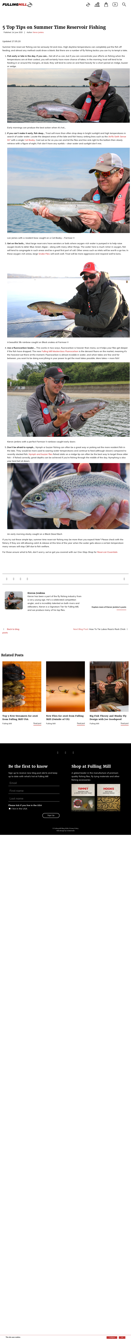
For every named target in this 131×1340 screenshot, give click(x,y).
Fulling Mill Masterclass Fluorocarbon (60, 351)
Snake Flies (44, 254)
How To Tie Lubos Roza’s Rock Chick (101, 629)
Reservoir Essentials (107, 552)
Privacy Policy (73, 828)
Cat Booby (30, 140)
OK (122, 1337)
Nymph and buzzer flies (40, 454)
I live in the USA (19, 809)
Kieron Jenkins (38, 32)
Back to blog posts (10, 631)
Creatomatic (71, 831)
